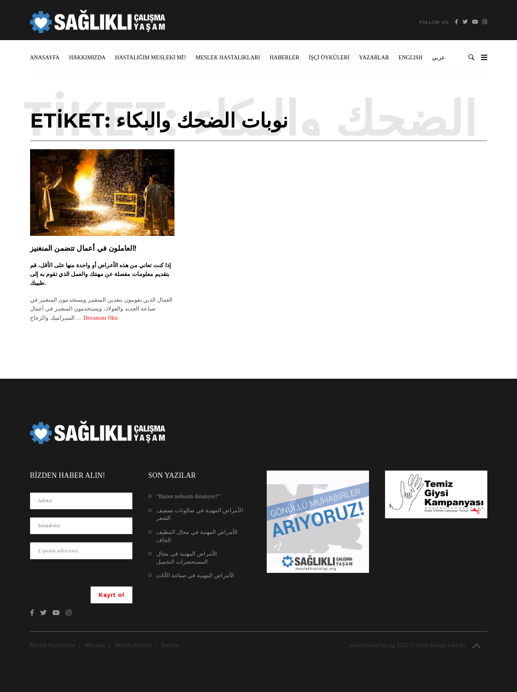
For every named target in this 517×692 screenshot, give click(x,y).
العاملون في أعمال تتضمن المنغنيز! (83, 248)
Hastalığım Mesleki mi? (150, 58)
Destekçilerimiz (133, 645)
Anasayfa (45, 58)
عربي (438, 58)
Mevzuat (95, 645)
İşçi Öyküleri (329, 58)
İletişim (169, 645)
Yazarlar (374, 58)
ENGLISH (410, 58)
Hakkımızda (87, 58)
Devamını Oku (100, 318)
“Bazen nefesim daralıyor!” (188, 496)
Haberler (284, 58)
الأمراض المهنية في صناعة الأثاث (195, 575)
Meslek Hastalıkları (228, 58)
